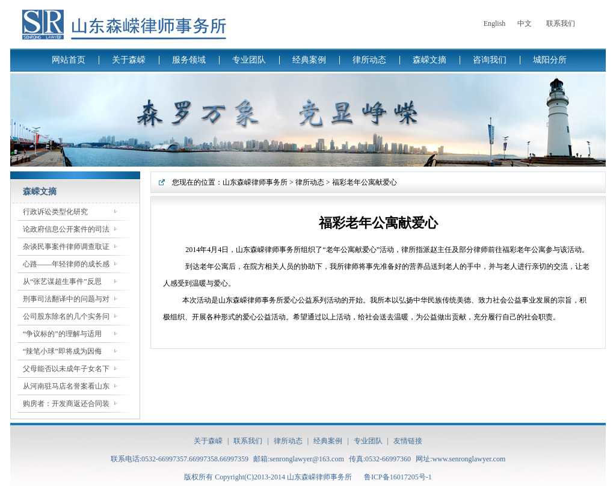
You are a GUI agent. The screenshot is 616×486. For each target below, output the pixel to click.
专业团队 (249, 59)
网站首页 (68, 59)
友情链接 (407, 441)
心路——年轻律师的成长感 (66, 264)
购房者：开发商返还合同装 (66, 403)
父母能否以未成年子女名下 (66, 368)
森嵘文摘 (429, 59)
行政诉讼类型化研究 (55, 212)
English (495, 23)
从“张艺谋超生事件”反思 (62, 281)
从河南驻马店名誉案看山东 (66, 386)
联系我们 (560, 23)
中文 (524, 23)
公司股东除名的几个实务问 (66, 316)
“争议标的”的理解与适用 (62, 334)
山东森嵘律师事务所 (255, 182)
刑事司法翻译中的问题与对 (66, 299)
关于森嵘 (129, 59)
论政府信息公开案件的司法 (66, 229)
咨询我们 (490, 59)
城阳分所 (550, 59)
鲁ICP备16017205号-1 (398, 477)
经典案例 (309, 59)
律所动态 (369, 59)
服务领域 (189, 59)
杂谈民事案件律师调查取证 (66, 246)
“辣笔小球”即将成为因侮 (62, 351)
